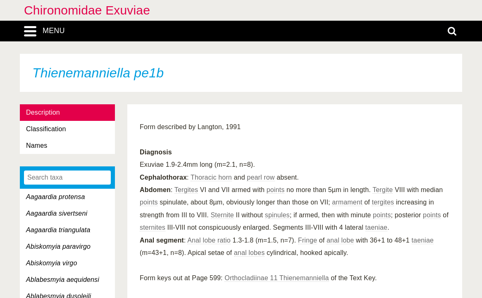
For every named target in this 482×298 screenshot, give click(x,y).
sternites (152, 227)
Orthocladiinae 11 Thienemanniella (276, 277)
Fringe (307, 240)
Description (43, 112)
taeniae (376, 227)
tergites (383, 202)
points (276, 189)
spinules (277, 215)
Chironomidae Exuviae (87, 10)
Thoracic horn (211, 177)
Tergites (186, 189)
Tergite (382, 189)
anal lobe (340, 240)
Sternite (222, 215)
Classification (46, 128)
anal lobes (249, 252)
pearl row (260, 177)
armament (347, 202)
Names (36, 145)
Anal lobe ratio (209, 240)
